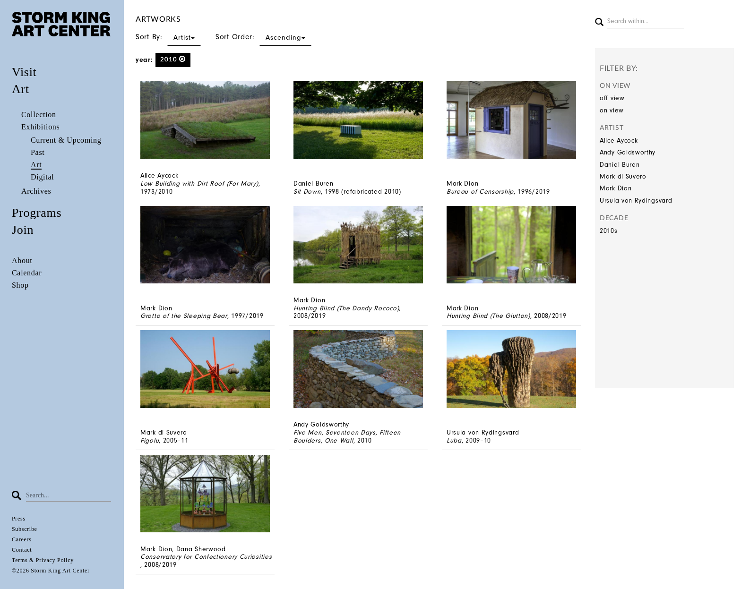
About (22, 260)
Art (20, 89)
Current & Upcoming (66, 140)
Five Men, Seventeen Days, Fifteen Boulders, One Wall (347, 436)
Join (23, 230)
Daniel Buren (619, 165)
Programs (36, 213)
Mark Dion (615, 188)
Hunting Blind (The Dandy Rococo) (346, 308)
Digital (42, 177)
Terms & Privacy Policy (43, 560)
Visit (24, 72)
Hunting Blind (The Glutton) (488, 316)
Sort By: (168, 37)
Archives (36, 191)
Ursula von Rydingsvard (636, 200)
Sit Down (307, 192)
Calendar (27, 273)
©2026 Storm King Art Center (51, 570)
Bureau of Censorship (480, 192)
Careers (22, 539)
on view (612, 110)
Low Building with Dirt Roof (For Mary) (199, 183)
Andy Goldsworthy (627, 152)
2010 (173, 59)
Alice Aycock (619, 141)
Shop (20, 285)
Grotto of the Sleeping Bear (183, 316)
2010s (609, 231)
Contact (22, 549)
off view (612, 98)
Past (37, 152)
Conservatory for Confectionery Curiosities (206, 557)
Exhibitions (40, 127)
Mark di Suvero (623, 176)
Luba (454, 440)
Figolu (149, 440)
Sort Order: (263, 37)
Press (19, 518)
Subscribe (24, 529)
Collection (38, 115)
